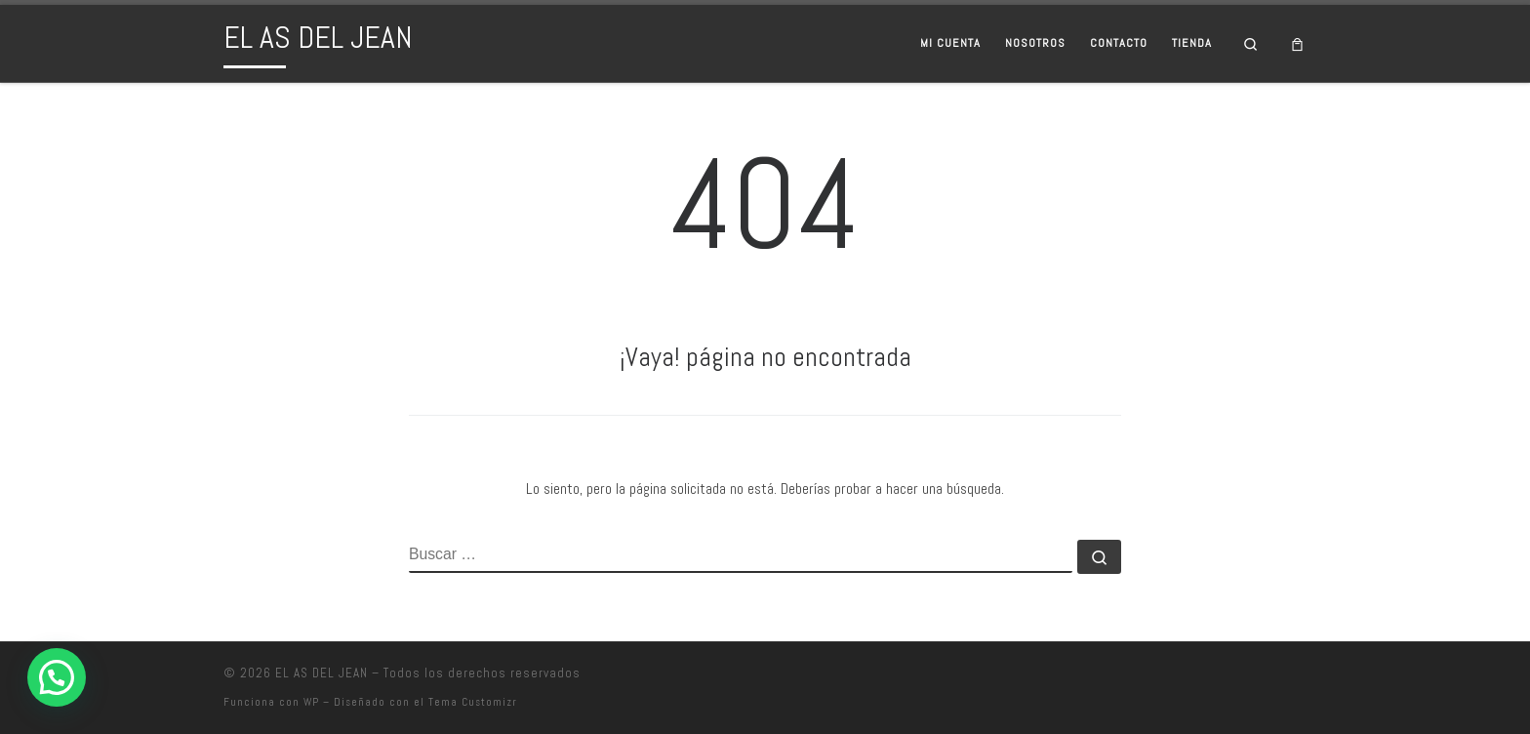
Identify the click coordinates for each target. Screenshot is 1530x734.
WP (311, 702)
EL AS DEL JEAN (321, 673)
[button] (56, 677)
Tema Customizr (472, 702)
